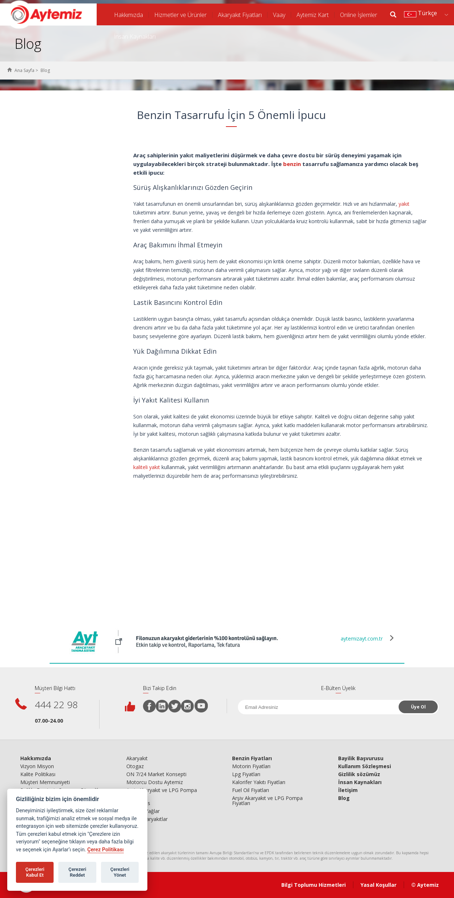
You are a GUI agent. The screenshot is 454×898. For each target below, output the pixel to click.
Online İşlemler (358, 15)
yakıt (404, 203)
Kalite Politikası (37, 774)
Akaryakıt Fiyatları (240, 15)
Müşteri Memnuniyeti (45, 782)
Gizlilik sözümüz (359, 774)
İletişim (348, 790)
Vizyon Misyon (37, 766)
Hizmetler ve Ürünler (180, 15)
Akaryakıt (137, 758)
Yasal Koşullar (378, 884)
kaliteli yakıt (146, 467)
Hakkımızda (128, 15)
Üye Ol (418, 707)
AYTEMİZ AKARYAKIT (48, 14)
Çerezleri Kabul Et (35, 872)
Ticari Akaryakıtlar (147, 819)
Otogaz (135, 766)
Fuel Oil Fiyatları (250, 790)
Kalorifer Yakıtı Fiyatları (258, 782)
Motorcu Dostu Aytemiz (154, 782)
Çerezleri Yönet (120, 872)
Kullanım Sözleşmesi (364, 766)
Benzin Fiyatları (252, 758)
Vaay (279, 15)
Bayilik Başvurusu (360, 758)
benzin (292, 163)
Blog (344, 798)
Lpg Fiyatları (246, 774)
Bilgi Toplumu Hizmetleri (313, 884)
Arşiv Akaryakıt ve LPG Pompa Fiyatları (161, 793)
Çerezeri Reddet (77, 872)
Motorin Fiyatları (251, 766)
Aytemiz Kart (313, 15)
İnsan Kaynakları (135, 36)
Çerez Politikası (105, 850)
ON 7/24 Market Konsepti (156, 774)
